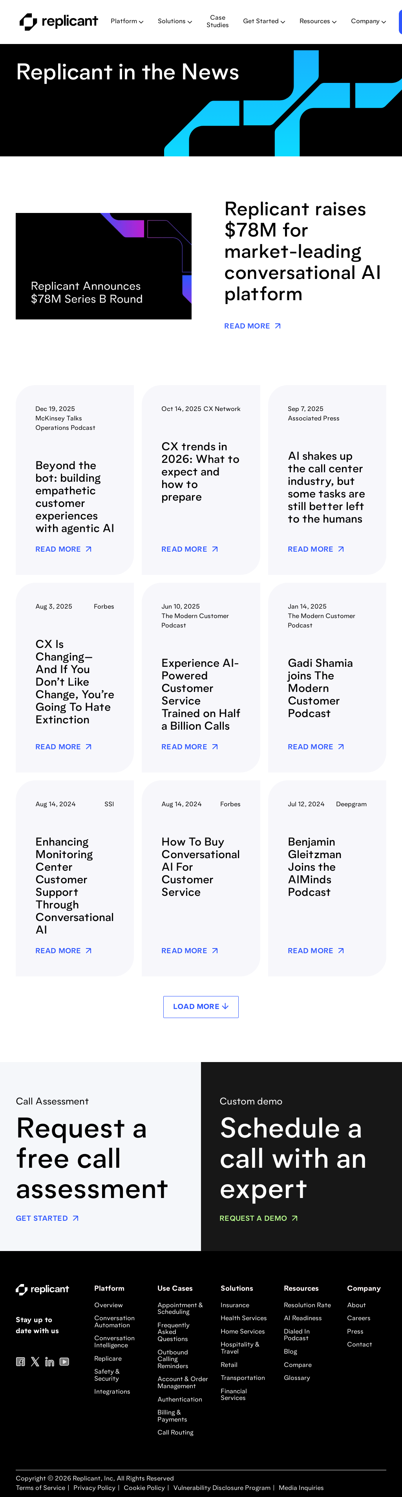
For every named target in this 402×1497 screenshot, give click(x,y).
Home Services (243, 1332)
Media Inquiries (300, 1488)
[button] (127, 22)
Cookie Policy (143, 1488)
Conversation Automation (114, 1322)
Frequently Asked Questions (173, 1333)
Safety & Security (107, 1375)
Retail (229, 1365)
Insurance (235, 1306)
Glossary (297, 1378)
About (356, 1306)
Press (355, 1332)
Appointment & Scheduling (180, 1309)
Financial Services (234, 1395)
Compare (298, 1365)
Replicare (108, 1359)
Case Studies (217, 22)
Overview (108, 1306)
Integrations (112, 1392)
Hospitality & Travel (240, 1348)
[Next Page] (201, 1007)
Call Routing (175, 1433)
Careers (359, 1318)
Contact (359, 1345)
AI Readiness (303, 1318)
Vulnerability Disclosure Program (221, 1488)
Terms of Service (40, 1488)
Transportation (243, 1378)
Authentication (179, 1400)
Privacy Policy (93, 1488)
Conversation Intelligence (114, 1342)
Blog (290, 1352)
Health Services (244, 1318)
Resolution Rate (307, 1306)
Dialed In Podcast (297, 1335)
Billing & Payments (172, 1416)
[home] (59, 22)
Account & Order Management (182, 1383)
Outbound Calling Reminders (172, 1360)
